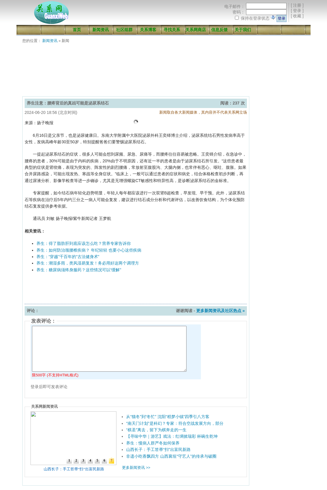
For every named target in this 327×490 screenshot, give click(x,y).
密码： (239, 12)
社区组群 (124, 29)
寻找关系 (172, 29)
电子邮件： (234, 6)
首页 (77, 29)
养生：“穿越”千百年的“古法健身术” (67, 256)
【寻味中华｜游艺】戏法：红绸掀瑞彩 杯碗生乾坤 (172, 436)
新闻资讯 (100, 29)
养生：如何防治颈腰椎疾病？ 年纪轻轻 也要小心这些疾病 (88, 250)
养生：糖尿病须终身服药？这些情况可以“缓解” (78, 269)
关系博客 (148, 29)
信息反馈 (219, 29)
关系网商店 (195, 29)
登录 (297, 10)
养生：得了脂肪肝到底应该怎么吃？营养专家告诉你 (83, 243)
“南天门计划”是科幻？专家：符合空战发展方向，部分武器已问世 (185, 423)
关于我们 (243, 29)
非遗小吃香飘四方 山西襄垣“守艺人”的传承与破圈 (171, 456)
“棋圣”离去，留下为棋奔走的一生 (156, 429)
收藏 (297, 16)
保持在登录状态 (255, 18)
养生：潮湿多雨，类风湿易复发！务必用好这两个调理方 (87, 263)
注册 (297, 5)
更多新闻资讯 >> (136, 468)
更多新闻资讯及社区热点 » (220, 310)
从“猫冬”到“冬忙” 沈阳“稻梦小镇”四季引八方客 (167, 416)
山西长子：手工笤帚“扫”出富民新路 (158, 449)
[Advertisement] (164, 71)
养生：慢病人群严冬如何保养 (152, 443)
